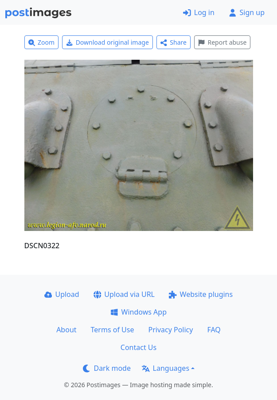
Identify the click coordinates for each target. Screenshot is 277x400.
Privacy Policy (170, 330)
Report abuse (222, 42)
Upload (61, 294)
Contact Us (138, 347)
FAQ (213, 330)
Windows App (138, 312)
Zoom (41, 42)
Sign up (247, 12)
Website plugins (201, 294)
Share (173, 42)
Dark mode (107, 368)
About (66, 330)
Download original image (107, 42)
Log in (199, 12)
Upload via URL (124, 294)
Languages (165, 368)
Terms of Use (112, 330)
